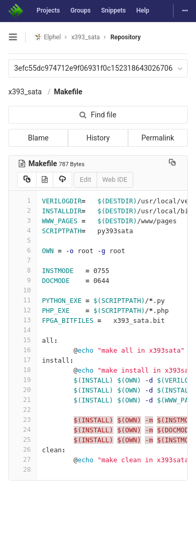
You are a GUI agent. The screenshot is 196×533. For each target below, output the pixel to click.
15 (22, 340)
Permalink (158, 138)
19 (22, 380)
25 (22, 439)
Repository (125, 37)
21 (22, 400)
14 (22, 330)
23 (22, 419)
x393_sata (25, 92)
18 (22, 370)
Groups (81, 10)
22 (22, 410)
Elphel (47, 37)
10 (22, 290)
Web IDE (115, 179)
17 (22, 360)
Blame (38, 138)
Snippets (113, 10)
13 (22, 320)
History (98, 138)
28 (22, 469)
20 (22, 390)
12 (22, 310)
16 (22, 350)
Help (142, 10)
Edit (85, 179)
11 (22, 300)
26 (22, 449)
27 (22, 459)
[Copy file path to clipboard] (172, 163)
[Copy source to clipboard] (27, 180)
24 (22, 429)
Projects (48, 10)
